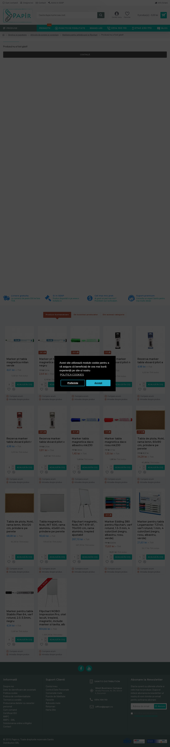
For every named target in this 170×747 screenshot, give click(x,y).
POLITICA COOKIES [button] (72, 374)
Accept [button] (98, 383)
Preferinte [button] (72, 383)
